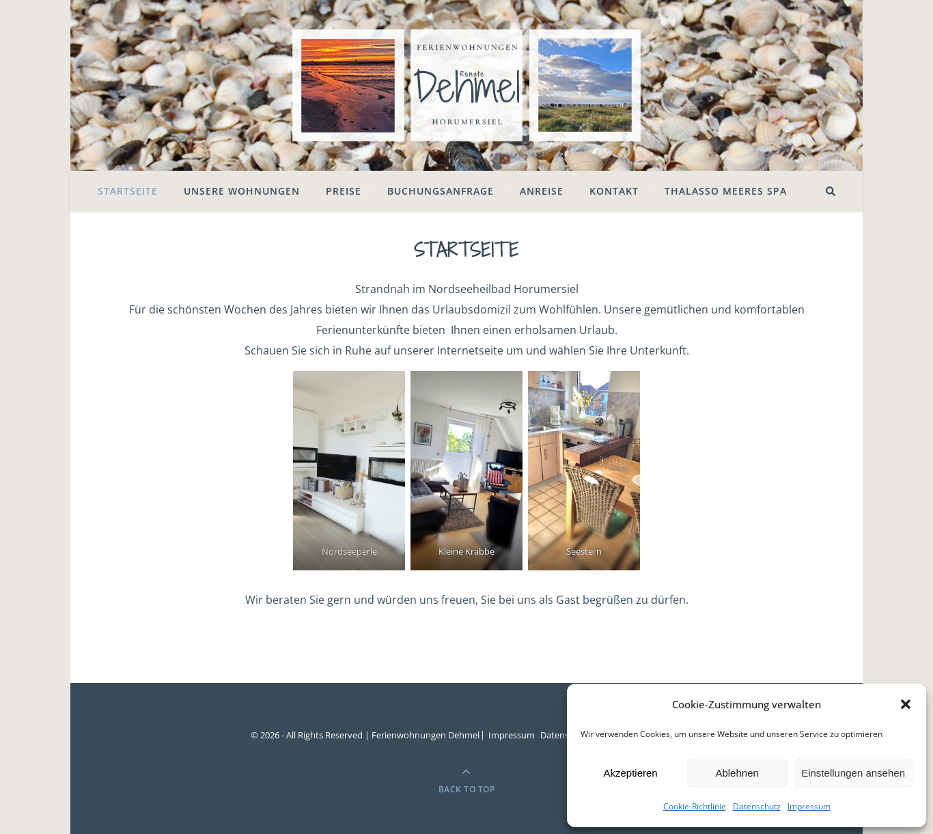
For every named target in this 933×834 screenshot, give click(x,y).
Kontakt (614, 190)
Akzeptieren (630, 773)
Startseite (128, 190)
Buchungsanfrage (440, 190)
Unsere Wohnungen (242, 190)
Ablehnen (736, 773)
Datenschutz (757, 806)
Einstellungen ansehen (853, 773)
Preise (343, 190)
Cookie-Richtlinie (694, 806)
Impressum (809, 806)
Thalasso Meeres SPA (726, 190)
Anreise (541, 190)
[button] (906, 704)
